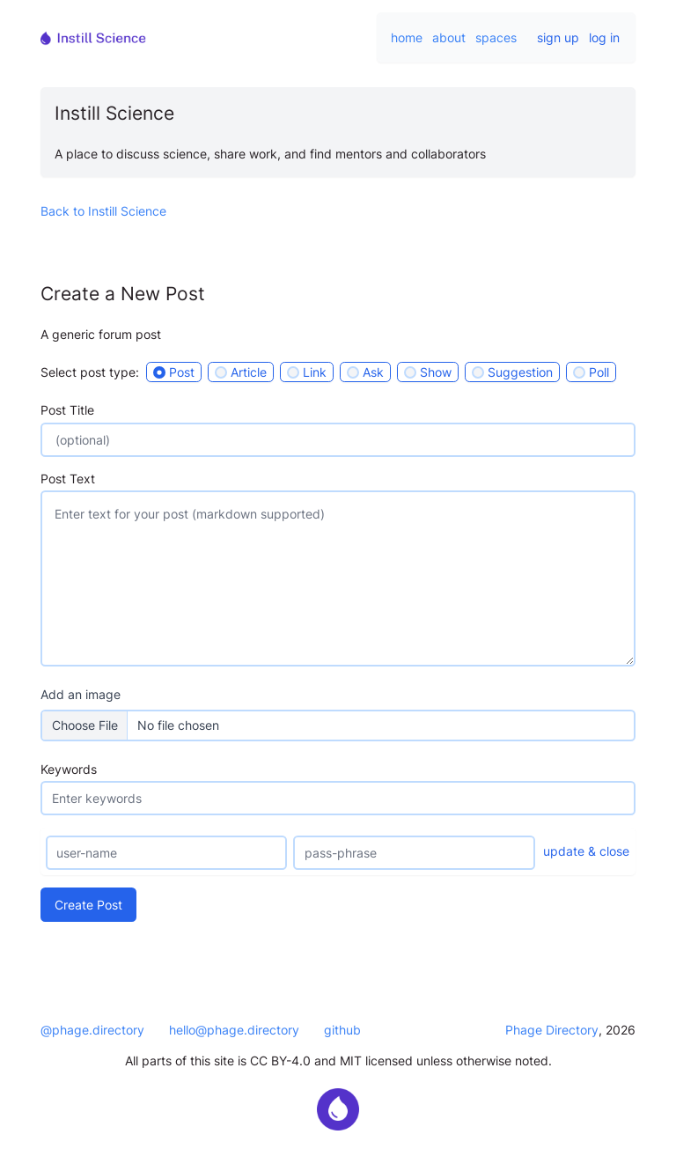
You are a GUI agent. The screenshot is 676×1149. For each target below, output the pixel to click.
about (449, 37)
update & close (586, 850)
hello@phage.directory (234, 1029)
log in (604, 37)
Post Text (67, 478)
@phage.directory (92, 1029)
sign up (558, 37)
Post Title (67, 409)
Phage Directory (552, 1029)
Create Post (88, 904)
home (406, 37)
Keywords (68, 769)
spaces (496, 37)
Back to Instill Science (103, 210)
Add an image (80, 694)
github (342, 1029)
